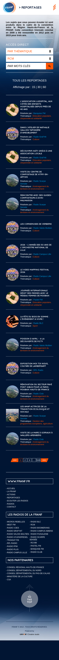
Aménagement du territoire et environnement (34, 187)
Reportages (13, 498)
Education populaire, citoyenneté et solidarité (35, 117)
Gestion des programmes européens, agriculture (36, 422)
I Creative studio (29, 634)
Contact (11, 507)
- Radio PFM (12, 546)
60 (44, 87)
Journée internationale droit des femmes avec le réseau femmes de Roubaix (34, 293)
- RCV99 (33, 543)
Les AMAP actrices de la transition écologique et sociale (35, 409)
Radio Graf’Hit (39, 137)
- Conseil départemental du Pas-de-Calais (28, 573)
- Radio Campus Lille (16, 552)
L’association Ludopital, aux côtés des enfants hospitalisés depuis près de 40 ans (36, 105)
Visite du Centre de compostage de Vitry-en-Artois (34, 174)
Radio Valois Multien (42, 228)
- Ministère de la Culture (19, 576)
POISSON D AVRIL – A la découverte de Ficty (32, 340)
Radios (10, 504)
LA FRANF (11, 491)
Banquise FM (39, 113)
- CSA (8, 580)
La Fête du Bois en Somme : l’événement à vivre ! (34, 317)
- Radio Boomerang (40, 528)
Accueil (11, 488)
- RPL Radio (11, 543)
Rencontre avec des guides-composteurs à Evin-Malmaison (36, 198)
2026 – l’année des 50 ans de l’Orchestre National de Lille (35, 247)
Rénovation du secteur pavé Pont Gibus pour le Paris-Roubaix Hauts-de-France (36, 387)
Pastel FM (38, 300)
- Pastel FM (35, 546)
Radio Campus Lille (42, 254)
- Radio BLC (35, 522)
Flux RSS (48, 7)
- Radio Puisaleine (39, 534)
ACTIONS (11, 494)
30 (39, 87)
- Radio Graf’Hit (14, 531)
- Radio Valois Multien (17, 534)
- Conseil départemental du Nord (23, 570)
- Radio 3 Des (12, 528)
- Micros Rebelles (15, 522)
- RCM (32, 525)
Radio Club (38, 393)
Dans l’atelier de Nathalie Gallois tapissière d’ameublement (34, 130)
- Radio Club (36, 552)
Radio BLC (38, 323)
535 (38, 460)
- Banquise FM (37, 549)
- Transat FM (12, 540)
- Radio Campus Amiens (41, 531)
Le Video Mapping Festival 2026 (34, 270)
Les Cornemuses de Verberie (36, 224)
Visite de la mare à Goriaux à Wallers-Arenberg (36, 433)
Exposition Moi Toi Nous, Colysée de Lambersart (34, 364)
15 (33, 87)
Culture (36, 139)
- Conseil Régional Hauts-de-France (25, 567)
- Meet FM (11, 525)
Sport (35, 326)
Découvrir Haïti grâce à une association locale (36, 152)
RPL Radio (38, 370)
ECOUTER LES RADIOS (17, 501)
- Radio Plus (12, 549)
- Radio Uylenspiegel (17, 537)
